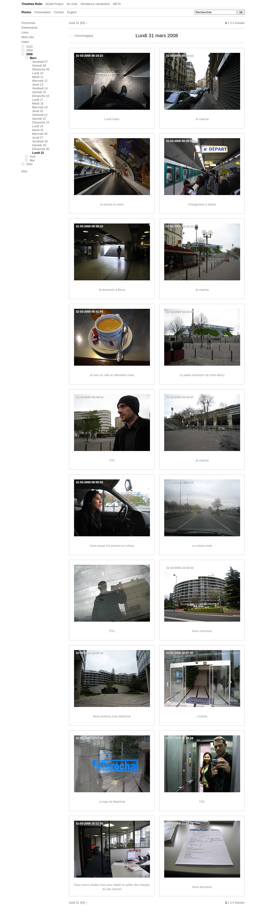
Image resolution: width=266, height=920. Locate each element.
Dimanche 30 (40, 149)
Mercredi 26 (39, 134)
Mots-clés (28, 37)
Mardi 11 (38, 77)
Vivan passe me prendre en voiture (111, 545)
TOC (112, 460)
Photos (26, 12)
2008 (29, 54)
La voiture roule (202, 545)
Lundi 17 (37, 99)
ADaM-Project (54, 4)
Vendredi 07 (40, 62)
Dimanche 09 (40, 69)
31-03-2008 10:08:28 (179, 738)
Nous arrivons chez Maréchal (112, 716)
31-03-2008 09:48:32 (179, 311)
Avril (33, 156)
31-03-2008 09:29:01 (179, 141)
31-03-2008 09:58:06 (179, 482)
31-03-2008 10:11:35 (89, 823)
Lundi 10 (37, 73)
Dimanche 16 (40, 96)
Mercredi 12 (39, 80)
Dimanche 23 (40, 122)
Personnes (28, 23)
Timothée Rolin (32, 4)
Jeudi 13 (37, 84)
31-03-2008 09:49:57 (179, 397)
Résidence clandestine (95, 4)
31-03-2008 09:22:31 (89, 141)
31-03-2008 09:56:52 (89, 482)
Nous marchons (202, 631)
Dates (25, 42)
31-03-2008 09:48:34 (89, 397)
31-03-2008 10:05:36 (179, 567)
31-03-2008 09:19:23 (89, 55)
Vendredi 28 (40, 141)
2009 (29, 50)
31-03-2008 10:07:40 (179, 653)
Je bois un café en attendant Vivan (112, 375)
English (72, 12)
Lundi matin (111, 119)
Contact (59, 12)
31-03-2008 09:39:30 (179, 226)
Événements (30, 27)
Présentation (42, 12)
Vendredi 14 (40, 88)
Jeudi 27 (37, 137)
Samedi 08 (39, 65)
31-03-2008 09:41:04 (89, 311)
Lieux (25, 32)
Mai (32, 160)
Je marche (202, 119)
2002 (29, 164)
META (117, 4)
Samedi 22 (39, 118)
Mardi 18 (38, 103)
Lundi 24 (37, 126)
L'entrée (202, 716)
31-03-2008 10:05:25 (89, 567)
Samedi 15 (39, 92)
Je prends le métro (112, 204)
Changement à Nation (202, 204)
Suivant (240, 23)
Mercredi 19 (39, 107)
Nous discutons (202, 887)
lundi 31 (74, 23)
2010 (29, 46)
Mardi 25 (38, 130)
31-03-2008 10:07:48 (89, 738)
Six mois (71, 4)
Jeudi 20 (37, 111)
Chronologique (81, 35)
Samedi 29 (39, 145)
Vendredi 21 (40, 115)
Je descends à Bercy (111, 289)
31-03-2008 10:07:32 (89, 653)
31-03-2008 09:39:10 (89, 226)
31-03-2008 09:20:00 (179, 55)
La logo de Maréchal (112, 801)
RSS (25, 171)
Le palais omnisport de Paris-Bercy (202, 375)
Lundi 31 (38, 153)
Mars (33, 58)
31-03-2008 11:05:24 (179, 823)
